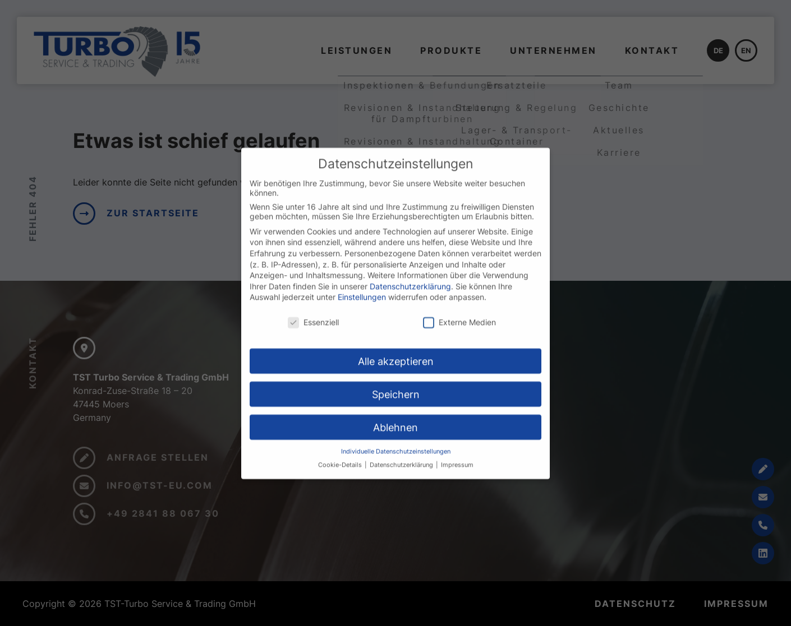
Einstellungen (362, 305)
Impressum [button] (457, 473)
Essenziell (313, 331)
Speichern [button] (396, 403)
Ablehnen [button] (395, 436)
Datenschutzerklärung (410, 295)
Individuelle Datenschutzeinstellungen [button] (395, 460)
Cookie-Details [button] (341, 473)
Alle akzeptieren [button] (396, 370)
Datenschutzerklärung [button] (402, 473)
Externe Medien (459, 331)
